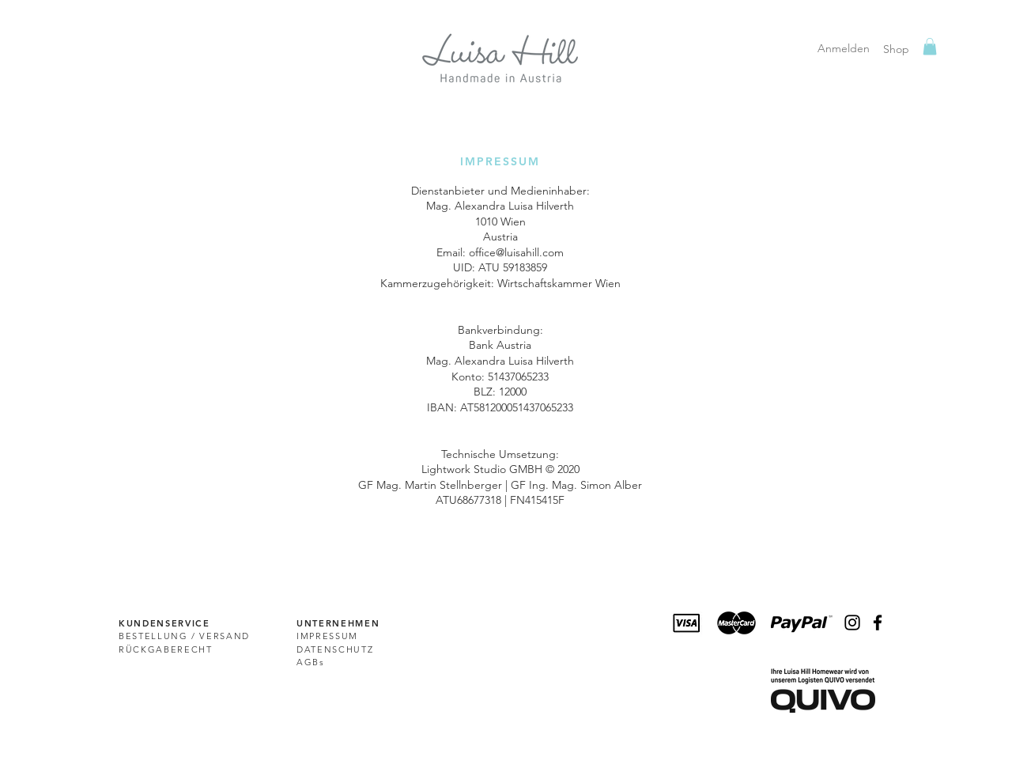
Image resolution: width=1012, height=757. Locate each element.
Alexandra (480, 206)
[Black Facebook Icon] (877, 622)
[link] (930, 46)
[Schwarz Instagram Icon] (852, 622)
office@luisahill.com (516, 252)
